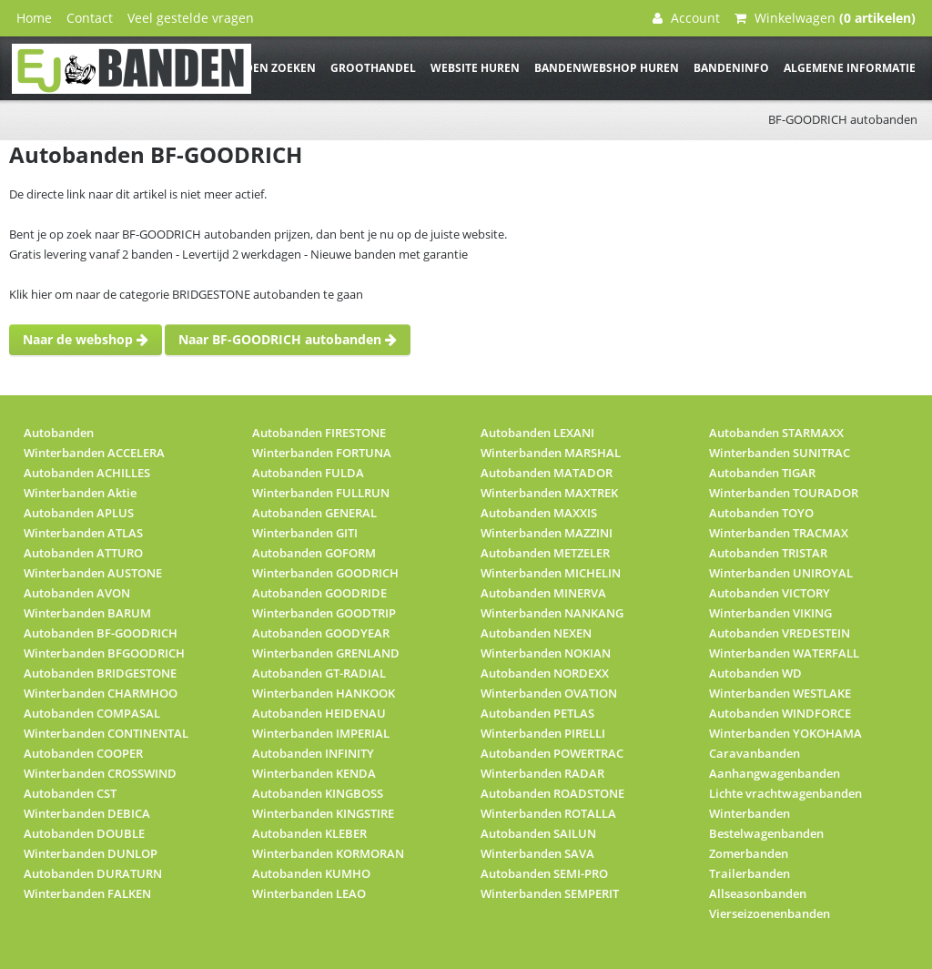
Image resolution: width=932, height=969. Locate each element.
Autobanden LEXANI (537, 432)
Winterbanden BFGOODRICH (104, 653)
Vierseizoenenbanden (769, 913)
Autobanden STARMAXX (776, 432)
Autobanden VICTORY (769, 593)
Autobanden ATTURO (83, 553)
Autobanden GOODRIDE (319, 593)
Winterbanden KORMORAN (328, 853)
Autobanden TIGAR (762, 472)
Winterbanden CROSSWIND (100, 773)
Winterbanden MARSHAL (551, 452)
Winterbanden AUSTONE (93, 573)
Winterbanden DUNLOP (90, 853)
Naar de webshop (85, 339)
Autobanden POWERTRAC (552, 753)
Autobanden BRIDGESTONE (100, 673)
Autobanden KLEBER (309, 833)
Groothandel (373, 68)
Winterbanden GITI (305, 533)
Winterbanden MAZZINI (547, 533)
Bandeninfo (731, 68)
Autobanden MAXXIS (539, 513)
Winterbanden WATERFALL (784, 653)
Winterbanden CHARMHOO (100, 693)
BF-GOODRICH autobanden (842, 119)
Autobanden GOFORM (314, 553)
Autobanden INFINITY (313, 753)
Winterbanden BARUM (87, 613)
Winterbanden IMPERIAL (321, 733)
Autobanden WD (755, 673)
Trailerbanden (749, 873)
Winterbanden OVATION (549, 693)
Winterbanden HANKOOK (323, 693)
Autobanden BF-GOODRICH (100, 633)
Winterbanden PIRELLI (543, 733)
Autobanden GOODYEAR (321, 633)
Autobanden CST (70, 793)
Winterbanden (749, 813)
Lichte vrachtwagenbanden (785, 793)
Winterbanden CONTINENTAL (106, 733)
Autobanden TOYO (761, 513)
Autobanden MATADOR (547, 472)
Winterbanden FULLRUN (321, 492)
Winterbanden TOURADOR (783, 492)
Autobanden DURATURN (93, 873)
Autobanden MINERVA (543, 593)
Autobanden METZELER (545, 553)
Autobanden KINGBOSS (317, 793)
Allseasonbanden (757, 893)
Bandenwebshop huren (606, 68)
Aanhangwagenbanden (774, 773)
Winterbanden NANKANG (552, 613)
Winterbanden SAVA (537, 853)
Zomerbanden (748, 853)
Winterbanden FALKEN (87, 893)
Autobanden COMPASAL (92, 713)
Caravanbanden (754, 753)
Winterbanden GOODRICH (325, 573)
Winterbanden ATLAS (83, 533)
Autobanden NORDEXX (545, 673)
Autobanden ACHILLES (87, 472)
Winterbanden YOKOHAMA (785, 733)
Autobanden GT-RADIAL (319, 673)
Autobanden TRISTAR (768, 553)
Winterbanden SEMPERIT (550, 893)
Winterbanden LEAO (309, 893)
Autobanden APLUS (79, 513)
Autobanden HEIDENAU (319, 713)
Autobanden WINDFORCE (780, 713)
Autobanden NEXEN (536, 633)
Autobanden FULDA (308, 472)
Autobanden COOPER (83, 753)
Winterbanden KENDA (314, 773)
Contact (89, 17)
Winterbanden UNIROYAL (781, 573)
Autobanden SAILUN (538, 833)
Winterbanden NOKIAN (546, 653)
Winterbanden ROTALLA (548, 813)
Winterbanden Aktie (80, 492)
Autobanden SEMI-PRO (544, 873)
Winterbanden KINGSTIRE (323, 813)
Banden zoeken (268, 68)
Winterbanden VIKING (770, 613)
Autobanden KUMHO (311, 873)
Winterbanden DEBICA (87, 813)
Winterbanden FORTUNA (321, 452)
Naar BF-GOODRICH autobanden (287, 339)
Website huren (475, 68)
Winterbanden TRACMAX (778, 533)
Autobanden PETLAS (537, 713)
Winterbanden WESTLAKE (780, 693)
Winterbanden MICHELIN (551, 573)
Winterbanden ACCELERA (94, 452)
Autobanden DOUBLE (84, 833)
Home (34, 17)
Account (686, 17)
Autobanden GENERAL (314, 513)
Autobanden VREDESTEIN (779, 633)
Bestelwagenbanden (766, 833)
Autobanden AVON (77, 593)
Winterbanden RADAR (542, 773)
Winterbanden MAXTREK (549, 492)
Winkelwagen (825, 17)
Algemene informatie (850, 68)
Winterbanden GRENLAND (326, 653)
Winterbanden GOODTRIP (324, 613)
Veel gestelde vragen (190, 17)
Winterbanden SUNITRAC (779, 452)
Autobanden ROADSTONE (552, 793)
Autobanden (59, 432)
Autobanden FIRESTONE (319, 432)
